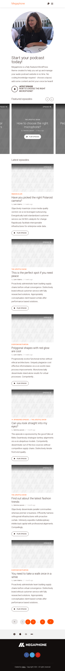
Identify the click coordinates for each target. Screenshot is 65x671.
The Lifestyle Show (32, 120)
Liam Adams (18, 204)
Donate (48, 3)
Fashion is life (16, 194)
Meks (24, 667)
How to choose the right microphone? (32, 89)
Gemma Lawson (28, 130)
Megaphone (18, 3)
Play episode (32, 136)
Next (50, 621)
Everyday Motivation (19, 344)
